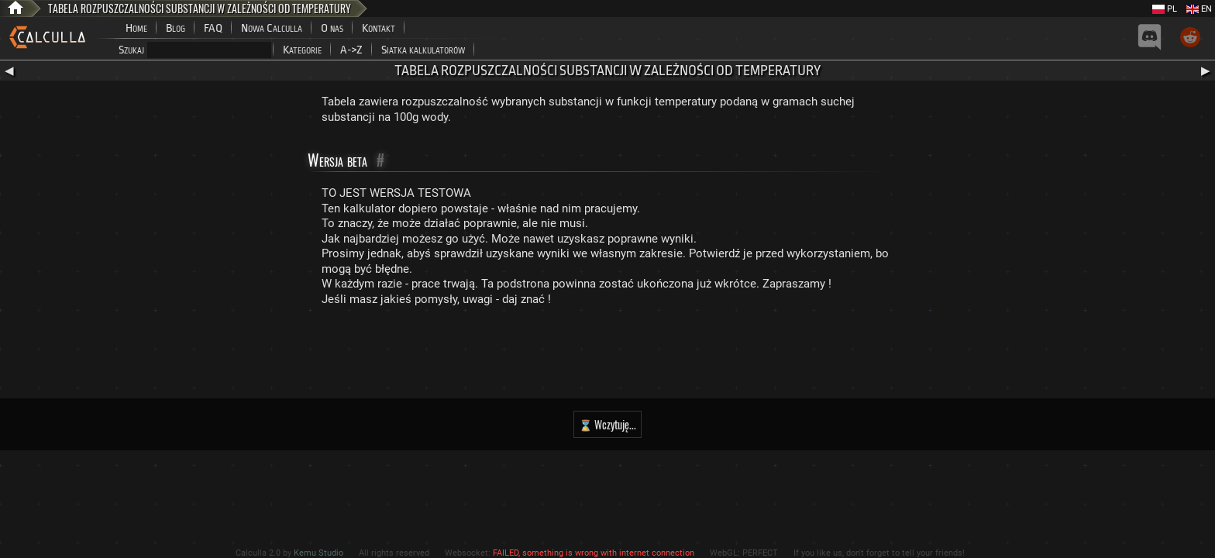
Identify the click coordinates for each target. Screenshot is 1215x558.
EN (1199, 9)
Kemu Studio (318, 553)
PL (1164, 9)
